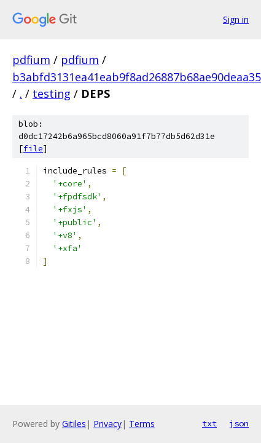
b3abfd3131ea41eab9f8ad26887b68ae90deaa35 (136, 77)
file (33, 148)
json (239, 423)
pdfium (31, 59)
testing (52, 93)
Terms (142, 423)
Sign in (236, 19)
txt (209, 423)
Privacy (107, 423)
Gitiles (74, 423)
